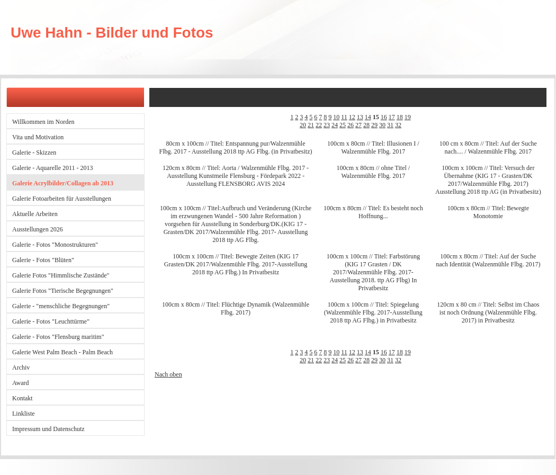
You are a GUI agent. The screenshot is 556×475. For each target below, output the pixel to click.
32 (398, 125)
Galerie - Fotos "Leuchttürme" (50, 321)
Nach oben (168, 374)
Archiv (21, 367)
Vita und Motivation (38, 137)
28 (366, 125)
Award (20, 383)
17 (392, 117)
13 (360, 117)
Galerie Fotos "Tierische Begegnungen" (62, 290)
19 (408, 117)
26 (350, 125)
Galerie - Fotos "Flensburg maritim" (58, 336)
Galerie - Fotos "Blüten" (43, 260)
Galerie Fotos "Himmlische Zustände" (60, 275)
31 (390, 125)
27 (358, 125)
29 (374, 125)
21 (311, 125)
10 (336, 117)
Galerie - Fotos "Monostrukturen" (55, 244)
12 (352, 117)
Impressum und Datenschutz (48, 429)
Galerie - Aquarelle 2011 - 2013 (52, 168)
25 (342, 125)
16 (384, 117)
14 (368, 117)
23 (327, 125)
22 (319, 125)
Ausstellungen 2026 (37, 229)
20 (303, 125)
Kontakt (22, 398)
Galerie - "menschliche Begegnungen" (61, 306)
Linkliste (23, 413)
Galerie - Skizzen (34, 152)
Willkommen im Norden (43, 122)
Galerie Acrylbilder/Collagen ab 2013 (62, 183)
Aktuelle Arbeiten (35, 214)
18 (400, 117)
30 (382, 125)
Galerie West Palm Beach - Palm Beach (62, 352)
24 (334, 125)
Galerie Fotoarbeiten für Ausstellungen (61, 198)
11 (344, 117)
